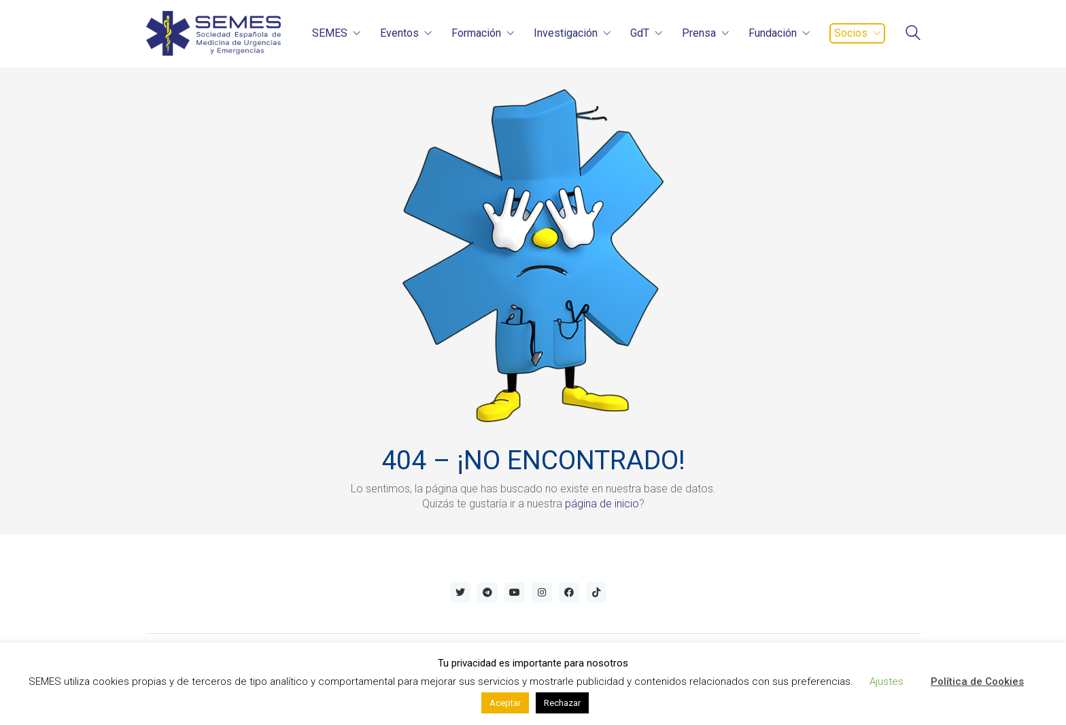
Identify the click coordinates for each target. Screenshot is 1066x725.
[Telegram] (487, 592)
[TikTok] (596, 592)
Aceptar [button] (505, 703)
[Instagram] (542, 592)
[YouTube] (514, 592)
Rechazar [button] (562, 703)
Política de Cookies (977, 681)
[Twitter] (460, 592)
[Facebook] (569, 592)
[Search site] (913, 34)
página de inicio (602, 503)
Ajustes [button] (887, 681)
